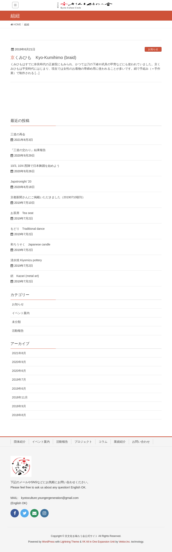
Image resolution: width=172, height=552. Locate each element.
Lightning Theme (69, 541)
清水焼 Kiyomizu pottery (26, 260)
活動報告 (18, 330)
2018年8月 (19, 415)
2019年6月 (19, 388)
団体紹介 (20, 441)
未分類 (16, 322)
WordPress (48, 541)
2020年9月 (19, 362)
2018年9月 (19, 406)
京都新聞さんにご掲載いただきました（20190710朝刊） (47, 197)
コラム (103, 441)
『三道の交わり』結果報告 (28, 150)
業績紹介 (120, 441)
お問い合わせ (141, 441)
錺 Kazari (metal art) (24, 276)
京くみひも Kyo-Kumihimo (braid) (43, 57)
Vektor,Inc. (124, 541)
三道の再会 (17, 134)
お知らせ (153, 49)
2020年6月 (19, 370)
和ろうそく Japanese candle (30, 244)
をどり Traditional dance (27, 228)
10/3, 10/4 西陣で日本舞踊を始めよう (35, 165)
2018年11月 (20, 397)
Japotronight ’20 (20, 181)
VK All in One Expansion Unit (98, 541)
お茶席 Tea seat (21, 213)
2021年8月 (19, 353)
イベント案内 (21, 313)
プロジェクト (83, 441)
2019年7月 (19, 379)
